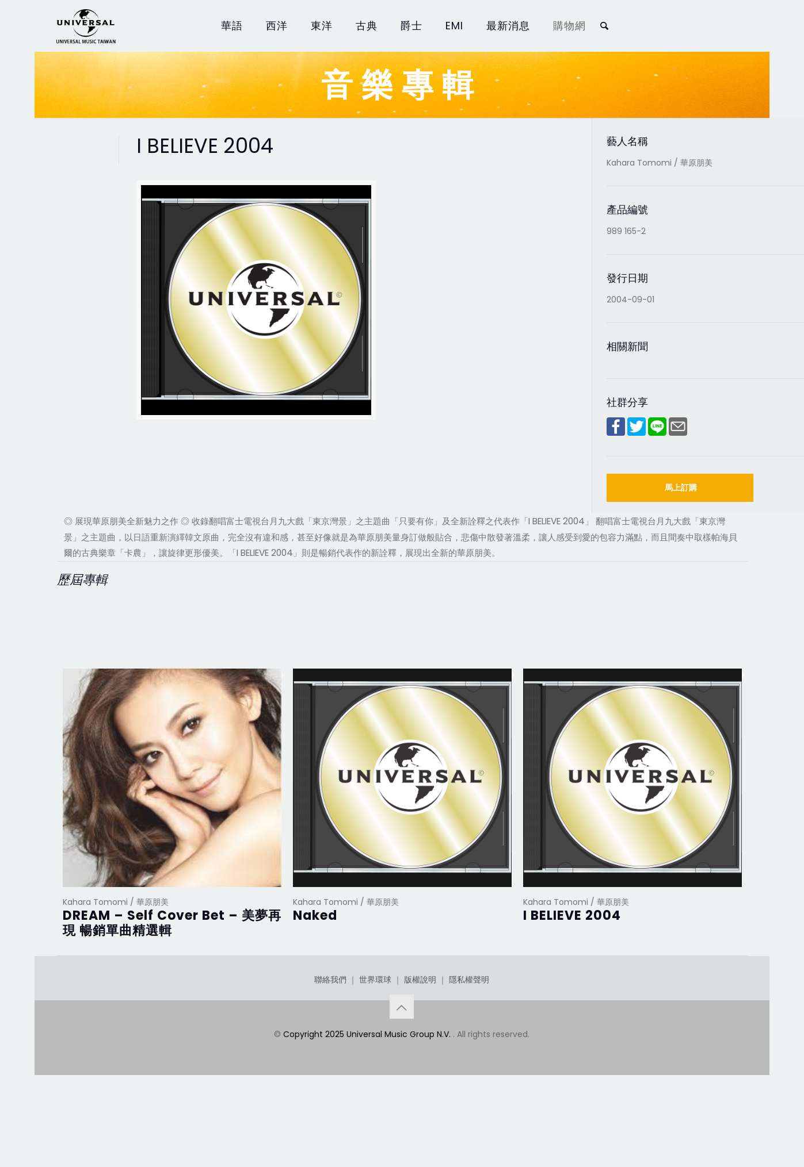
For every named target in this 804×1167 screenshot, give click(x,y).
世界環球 (375, 1037)
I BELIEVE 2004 (572, 915)
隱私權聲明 (469, 1037)
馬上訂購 (681, 487)
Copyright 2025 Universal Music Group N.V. (368, 1091)
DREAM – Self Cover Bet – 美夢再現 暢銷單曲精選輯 (172, 923)
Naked (315, 915)
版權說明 (420, 1037)
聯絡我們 (330, 1037)
